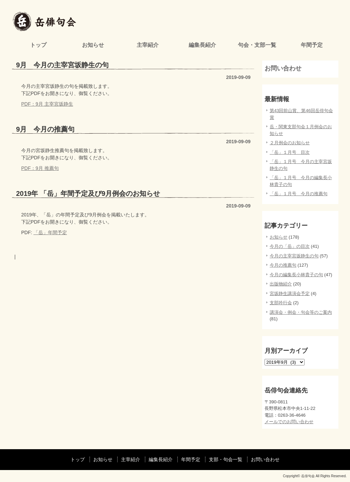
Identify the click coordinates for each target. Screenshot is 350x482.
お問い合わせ (283, 68)
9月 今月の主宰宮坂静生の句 (62, 65)
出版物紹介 (281, 283)
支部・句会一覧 (225, 459)
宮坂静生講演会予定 (290, 293)
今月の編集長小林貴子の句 (296, 274)
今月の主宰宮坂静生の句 (294, 255)
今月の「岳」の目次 (290, 246)
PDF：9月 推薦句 (40, 168)
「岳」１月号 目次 (290, 152)
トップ (38, 45)
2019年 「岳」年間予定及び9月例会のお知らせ (88, 193)
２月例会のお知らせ (290, 142)
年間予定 (312, 45)
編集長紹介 (202, 45)
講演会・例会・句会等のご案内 (301, 312)
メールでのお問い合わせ (289, 421)
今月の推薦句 (283, 265)
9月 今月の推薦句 (45, 129)
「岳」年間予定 (50, 232)
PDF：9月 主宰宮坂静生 (47, 104)
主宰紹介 (148, 45)
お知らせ (93, 45)
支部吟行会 (281, 302)
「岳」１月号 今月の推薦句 (298, 193)
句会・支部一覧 (257, 45)
